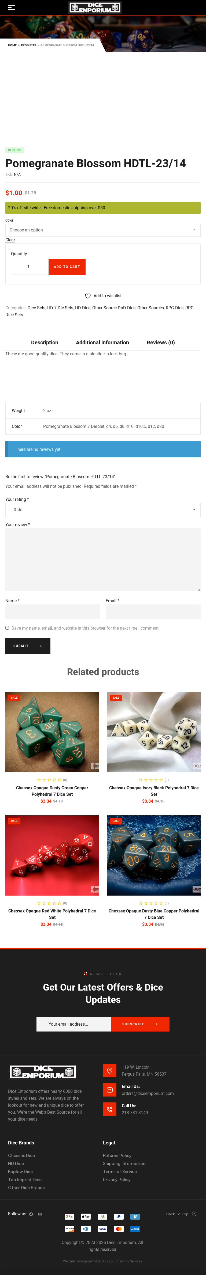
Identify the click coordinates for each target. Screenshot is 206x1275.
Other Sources (150, 307)
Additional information (102, 342)
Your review (17, 524)
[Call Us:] (109, 1109)
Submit (21, 646)
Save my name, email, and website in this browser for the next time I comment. (86, 628)
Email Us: (131, 1086)
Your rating (17, 499)
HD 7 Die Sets (60, 307)
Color (9, 220)
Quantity (19, 253)
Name (12, 600)
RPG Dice (174, 307)
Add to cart (67, 267)
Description (44, 342)
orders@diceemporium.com (148, 1093)
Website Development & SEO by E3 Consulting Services (102, 1261)
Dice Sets (36, 307)
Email (112, 600)
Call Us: (129, 1105)
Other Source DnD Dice (113, 307)
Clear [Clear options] (10, 240)
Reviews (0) (161, 342)
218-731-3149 (135, 1112)
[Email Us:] (109, 1090)
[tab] (45, 342)
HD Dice (82, 307)
